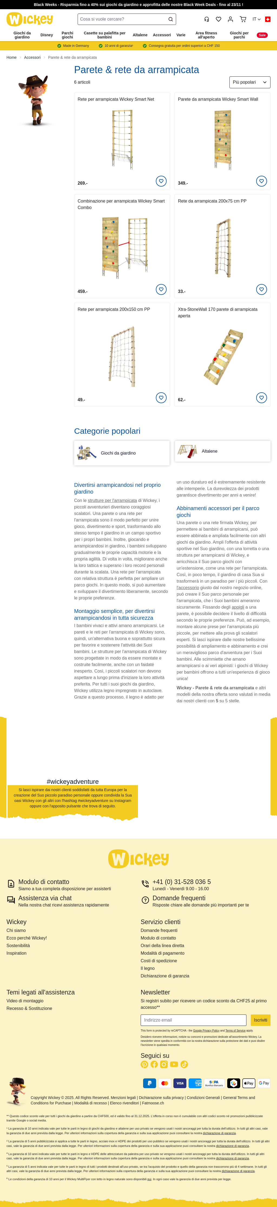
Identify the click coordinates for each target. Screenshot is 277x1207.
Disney (47, 35)
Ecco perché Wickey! (26, 938)
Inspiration (16, 953)
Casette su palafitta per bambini (105, 35)
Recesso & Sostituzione (29, 1008)
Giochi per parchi (239, 35)
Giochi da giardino (22, 35)
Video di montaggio (25, 1001)
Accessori (162, 35)
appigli (238, 607)
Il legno (148, 968)
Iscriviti (260, 1020)
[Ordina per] (250, 82)
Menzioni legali (123, 1097)
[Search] (170, 19)
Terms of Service (235, 1030)
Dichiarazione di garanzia (165, 976)
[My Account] (230, 19)
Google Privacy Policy (206, 1030)
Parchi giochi (67, 35)
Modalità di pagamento (162, 953)
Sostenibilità (18, 945)
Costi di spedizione (159, 960)
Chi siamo (16, 930)
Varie (180, 35)
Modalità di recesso (90, 1103)
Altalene (140, 35)
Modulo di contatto (158, 938)
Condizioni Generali (203, 1097)
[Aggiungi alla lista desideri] (161, 181)
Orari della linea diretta (162, 945)
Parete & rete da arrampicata (72, 57)
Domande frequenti (159, 930)
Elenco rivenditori (124, 1103)
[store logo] (29, 19)
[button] (257, 19)
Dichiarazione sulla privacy (161, 1097)
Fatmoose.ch (153, 1103)
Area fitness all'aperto (206, 35)
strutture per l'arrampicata (112, 500)
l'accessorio (188, 587)
